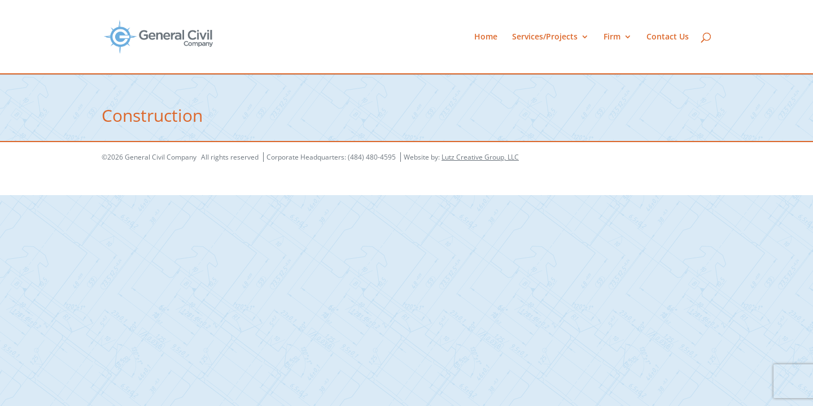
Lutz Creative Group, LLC (480, 157)
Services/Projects (545, 37)
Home (485, 37)
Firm (612, 37)
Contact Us (667, 37)
